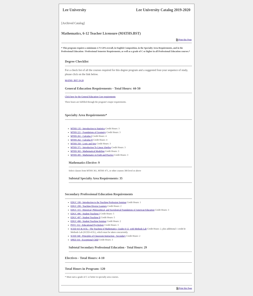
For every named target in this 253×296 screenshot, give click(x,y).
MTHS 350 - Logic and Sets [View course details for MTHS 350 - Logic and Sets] (83, 143)
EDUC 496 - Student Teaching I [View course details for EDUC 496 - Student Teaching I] (85, 213)
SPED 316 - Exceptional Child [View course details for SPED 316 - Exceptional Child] (84, 239)
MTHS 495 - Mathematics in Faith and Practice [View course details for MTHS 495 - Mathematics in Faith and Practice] (92, 155)
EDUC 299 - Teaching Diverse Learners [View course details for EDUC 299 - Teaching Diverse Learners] (89, 206)
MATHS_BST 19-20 (74, 80)
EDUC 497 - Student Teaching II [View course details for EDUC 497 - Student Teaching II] (85, 217)
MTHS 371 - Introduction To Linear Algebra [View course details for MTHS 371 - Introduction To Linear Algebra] (91, 147)
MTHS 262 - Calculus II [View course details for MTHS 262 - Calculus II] (82, 140)
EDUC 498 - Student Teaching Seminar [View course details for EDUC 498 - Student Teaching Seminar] (88, 221)
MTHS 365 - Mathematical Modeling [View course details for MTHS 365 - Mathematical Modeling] (88, 151)
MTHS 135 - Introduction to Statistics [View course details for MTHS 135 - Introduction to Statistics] (88, 128)
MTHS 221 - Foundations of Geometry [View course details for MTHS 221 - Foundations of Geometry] (88, 132)
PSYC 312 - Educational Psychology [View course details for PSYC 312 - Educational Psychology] (87, 225)
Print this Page (184, 39)
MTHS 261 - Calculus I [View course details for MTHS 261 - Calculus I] (81, 136)
